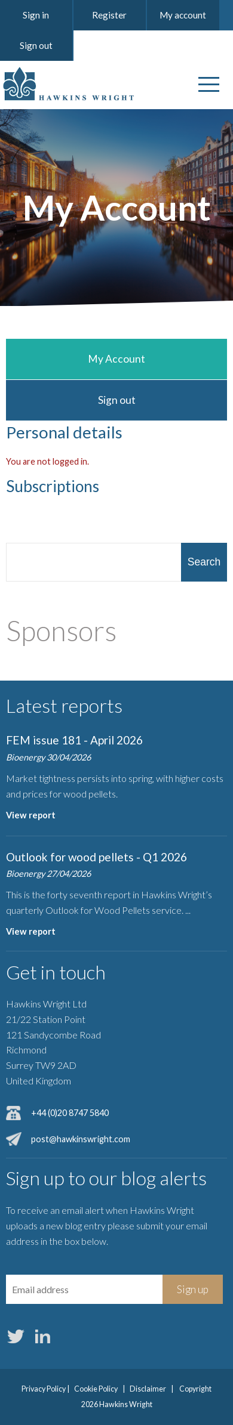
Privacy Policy (44, 1388)
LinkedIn (42, 1336)
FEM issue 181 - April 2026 (74, 740)
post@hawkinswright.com (80, 1139)
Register (109, 15)
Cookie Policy (96, 1388)
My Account (116, 359)
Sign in (36, 15)
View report (31, 815)
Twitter (15, 1336)
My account (183, 15)
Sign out (36, 45)
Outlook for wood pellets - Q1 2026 (96, 857)
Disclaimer (148, 1388)
